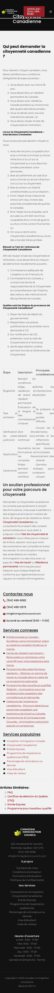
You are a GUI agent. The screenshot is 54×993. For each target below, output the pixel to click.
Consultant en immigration (27, 892)
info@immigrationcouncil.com (27, 856)
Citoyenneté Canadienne (18, 522)
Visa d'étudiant (27, 920)
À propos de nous (27, 868)
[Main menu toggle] (51, 11)
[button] (33, 11)
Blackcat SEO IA (27, 986)
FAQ (10, 792)
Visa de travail (22, 562)
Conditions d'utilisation (27, 872)
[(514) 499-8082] (4, 600)
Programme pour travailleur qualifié (29, 808)
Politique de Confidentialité (27, 880)
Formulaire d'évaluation (27, 876)
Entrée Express (16, 804)
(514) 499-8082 (16, 600)
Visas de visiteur (27, 924)
